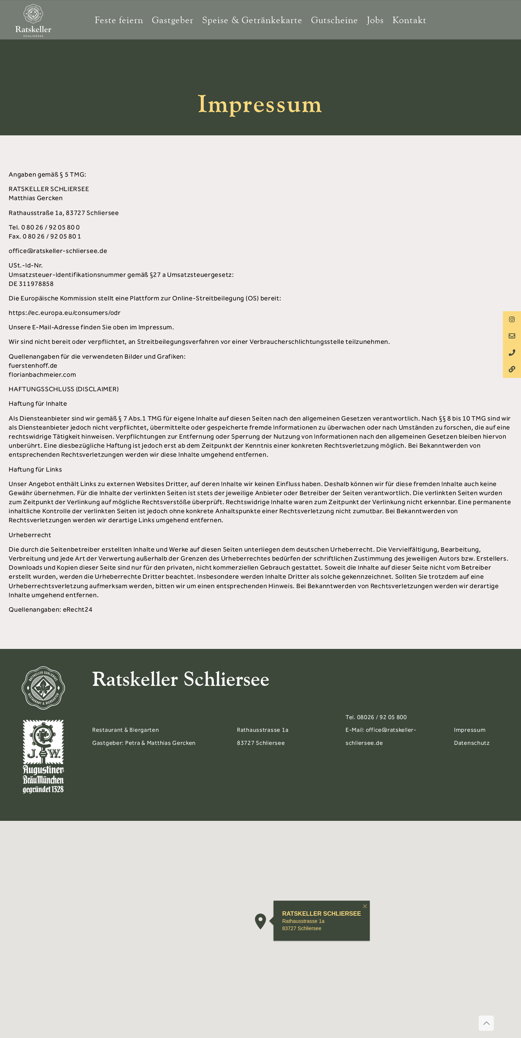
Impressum (470, 729)
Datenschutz (472, 742)
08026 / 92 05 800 (382, 717)
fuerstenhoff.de (33, 366)
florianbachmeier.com (42, 375)
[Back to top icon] (486, 1023)
